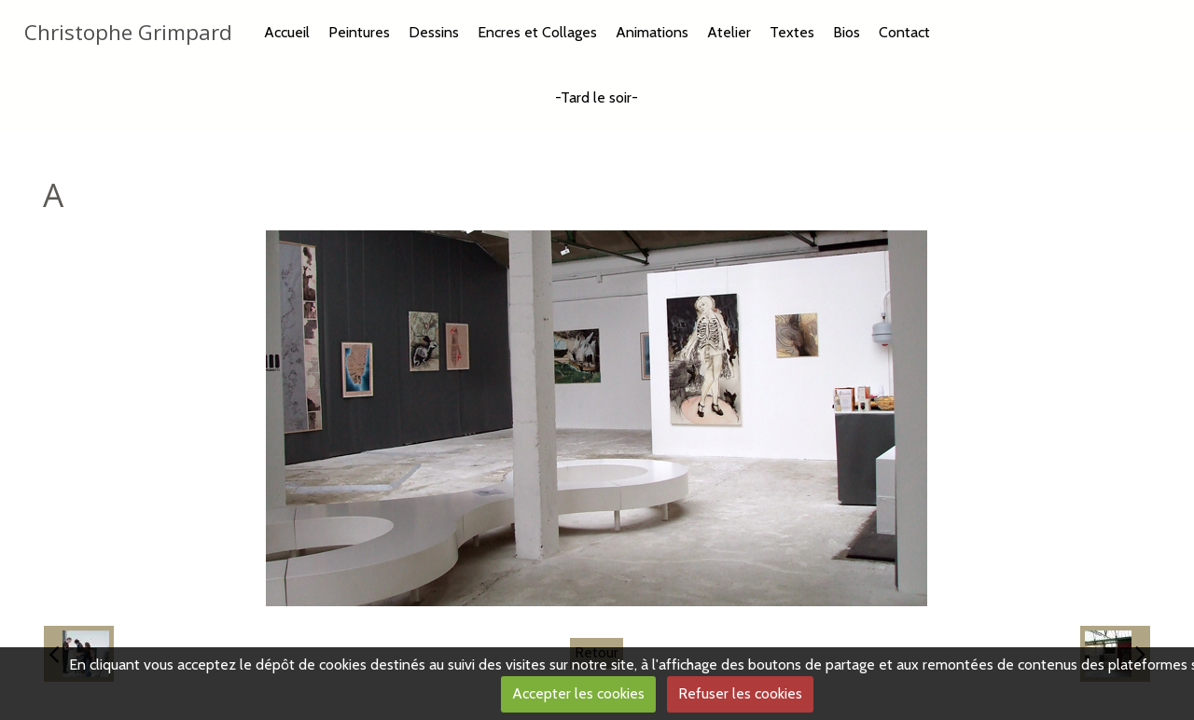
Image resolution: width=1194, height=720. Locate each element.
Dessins (434, 32)
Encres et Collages (537, 32)
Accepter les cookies (578, 693)
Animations (652, 32)
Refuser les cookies (740, 693)
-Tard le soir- (596, 97)
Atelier (729, 32)
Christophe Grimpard (128, 32)
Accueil (287, 32)
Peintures (359, 32)
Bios (846, 32)
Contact (904, 32)
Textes (792, 32)
